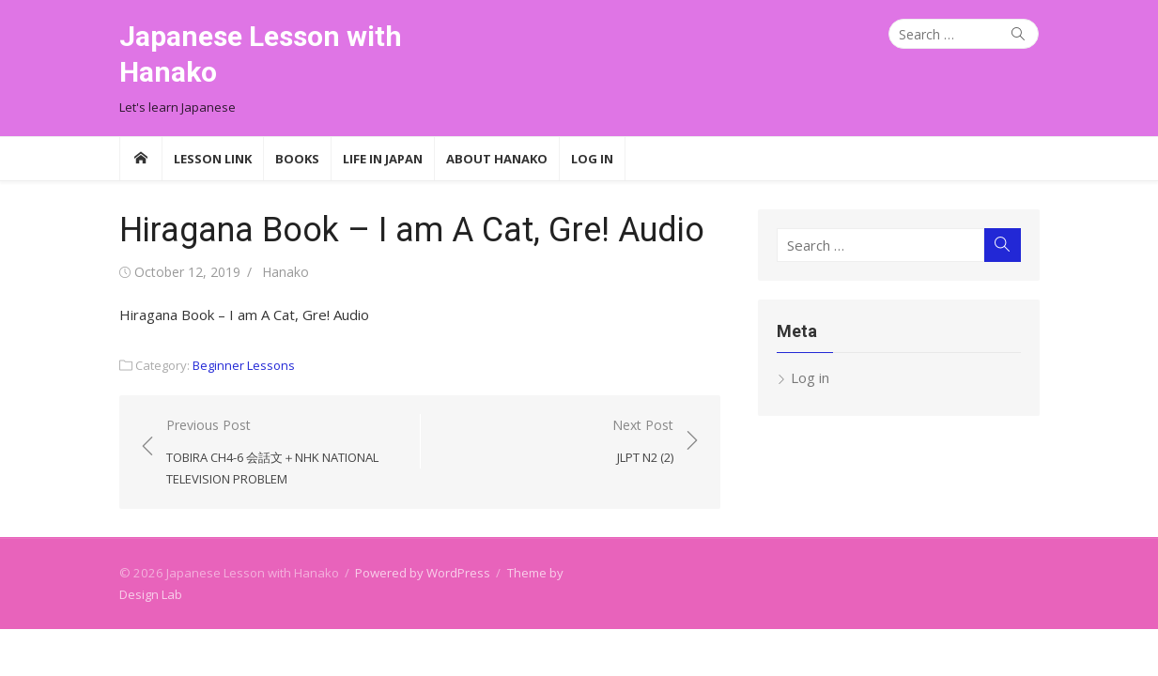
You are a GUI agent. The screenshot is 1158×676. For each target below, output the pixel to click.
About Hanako (497, 158)
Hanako (285, 272)
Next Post (642, 442)
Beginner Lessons (244, 365)
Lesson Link (213, 158)
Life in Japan (383, 158)
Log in (810, 377)
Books (297, 158)
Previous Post (283, 452)
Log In (592, 158)
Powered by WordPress (422, 572)
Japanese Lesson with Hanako (260, 54)
